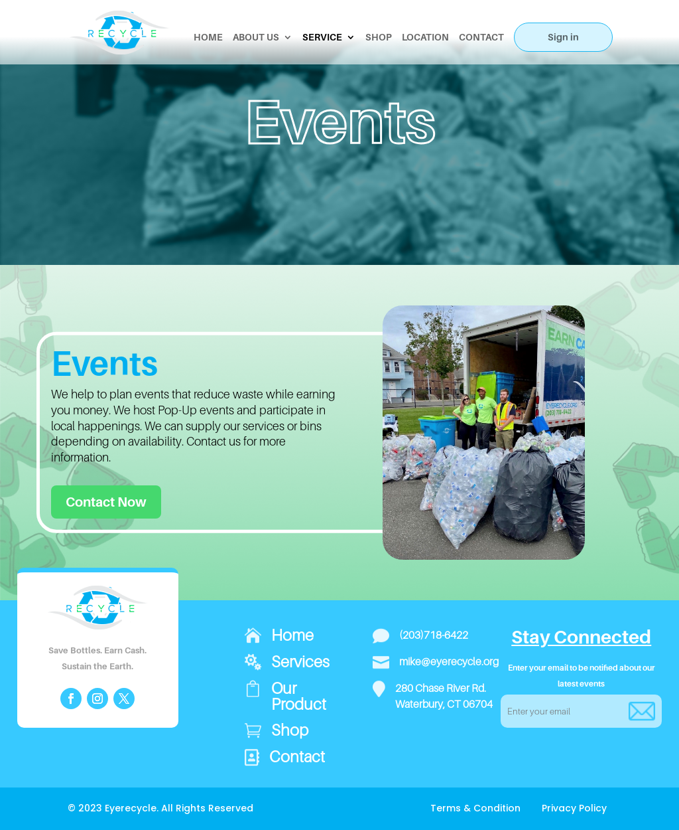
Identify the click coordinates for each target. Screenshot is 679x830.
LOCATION (425, 37)
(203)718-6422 (433, 634)
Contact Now (106, 502)
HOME (208, 37)
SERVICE (322, 37)
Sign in (563, 36)
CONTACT (481, 37)
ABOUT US (256, 37)
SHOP (378, 37)
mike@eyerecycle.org (449, 661)
